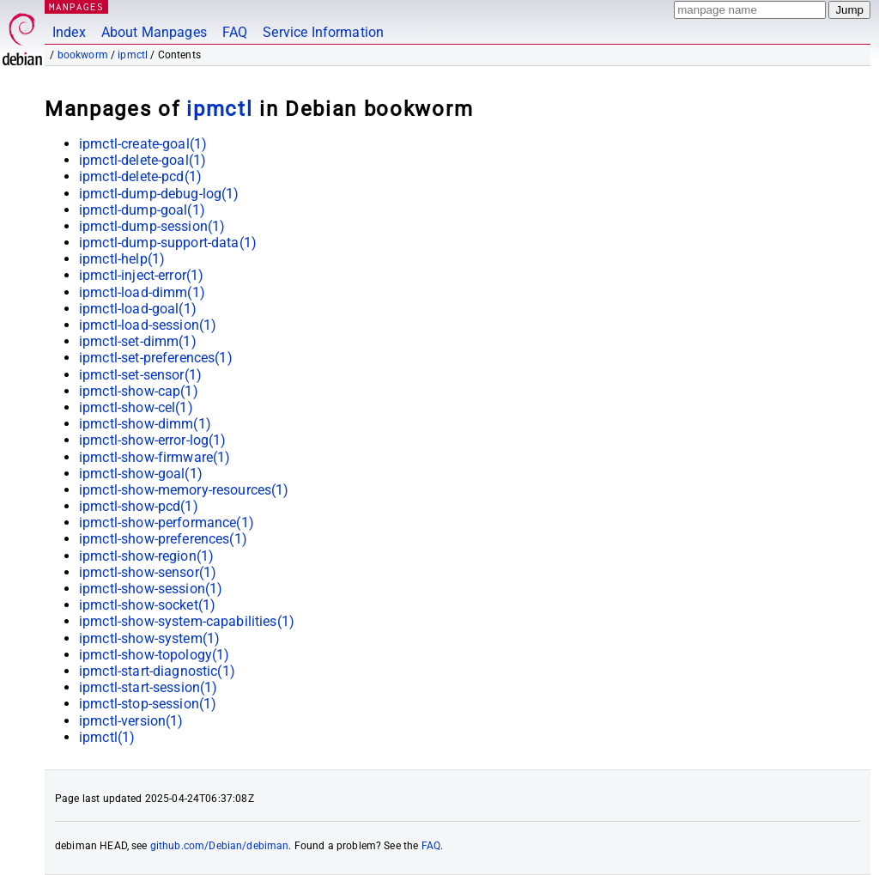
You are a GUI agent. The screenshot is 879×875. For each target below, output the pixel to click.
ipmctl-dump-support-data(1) (168, 242)
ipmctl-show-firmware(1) (154, 457)
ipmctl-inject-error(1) (141, 275)
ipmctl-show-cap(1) (138, 391)
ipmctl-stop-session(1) (147, 704)
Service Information (323, 32)
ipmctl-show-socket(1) (147, 605)
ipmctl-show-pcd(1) (138, 506)
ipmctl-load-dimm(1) (142, 292)
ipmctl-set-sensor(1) (140, 375)
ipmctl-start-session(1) (148, 687)
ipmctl (133, 55)
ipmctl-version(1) (131, 721)
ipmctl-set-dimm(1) (138, 341)
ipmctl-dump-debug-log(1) (159, 193)
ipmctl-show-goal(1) (141, 473)
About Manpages (154, 32)
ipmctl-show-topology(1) (154, 655)
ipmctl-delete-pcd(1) (140, 176)
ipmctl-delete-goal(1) (142, 160)
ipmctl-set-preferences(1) (156, 357)
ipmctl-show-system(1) (149, 638)
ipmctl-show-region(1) (146, 556)
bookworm (83, 55)
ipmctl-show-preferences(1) (163, 539)
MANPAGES (76, 6)
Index (69, 32)
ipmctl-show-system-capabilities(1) (186, 621)
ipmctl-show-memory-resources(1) (184, 490)
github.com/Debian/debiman (219, 846)
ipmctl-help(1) (122, 259)
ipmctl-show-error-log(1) (153, 440)
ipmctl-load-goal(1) (138, 309)
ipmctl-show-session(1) (150, 588)
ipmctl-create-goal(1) (143, 144)
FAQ (234, 32)
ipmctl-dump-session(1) (152, 226)
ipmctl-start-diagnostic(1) (157, 671)
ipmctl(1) (107, 737)
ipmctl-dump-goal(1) (142, 210)
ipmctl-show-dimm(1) (145, 424)
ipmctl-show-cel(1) (136, 407)
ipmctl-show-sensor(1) (147, 572)
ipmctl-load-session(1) (147, 325)
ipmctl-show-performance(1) (166, 522)
